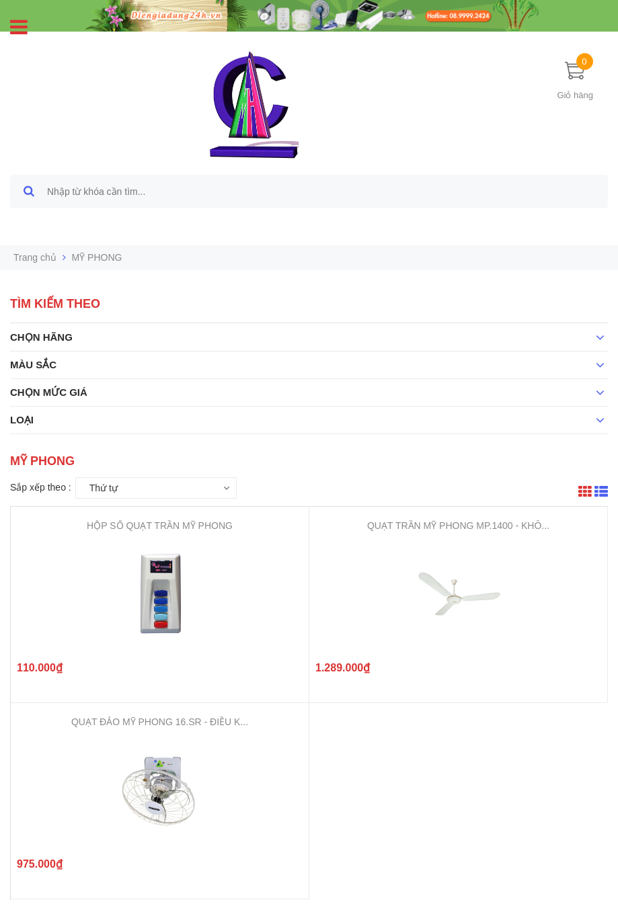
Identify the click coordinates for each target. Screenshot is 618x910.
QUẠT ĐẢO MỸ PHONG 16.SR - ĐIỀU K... (159, 721)
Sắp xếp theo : (40, 487)
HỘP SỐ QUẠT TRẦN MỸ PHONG (160, 525)
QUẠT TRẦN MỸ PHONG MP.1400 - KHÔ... (458, 525)
